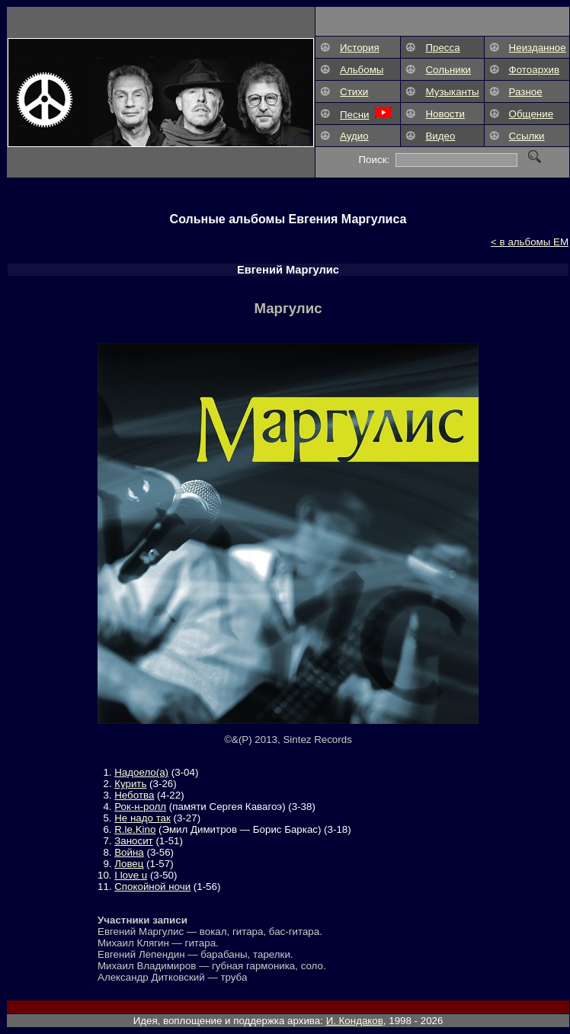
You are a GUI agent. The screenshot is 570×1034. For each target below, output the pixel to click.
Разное (526, 92)
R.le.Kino (134, 829)
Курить (130, 783)
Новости (445, 114)
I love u (130, 875)
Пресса (442, 47)
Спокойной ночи (152, 886)
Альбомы (361, 69)
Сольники (448, 69)
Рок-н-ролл (140, 806)
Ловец (128, 863)
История (359, 47)
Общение (531, 114)
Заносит (133, 841)
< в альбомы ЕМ (529, 242)
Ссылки (527, 136)
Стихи (354, 92)
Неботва (134, 795)
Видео (440, 136)
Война (129, 852)
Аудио (354, 136)
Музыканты (452, 92)
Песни (354, 114)
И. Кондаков (354, 1020)
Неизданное (537, 47)
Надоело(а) (141, 772)
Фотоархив (534, 69)
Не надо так (142, 818)
